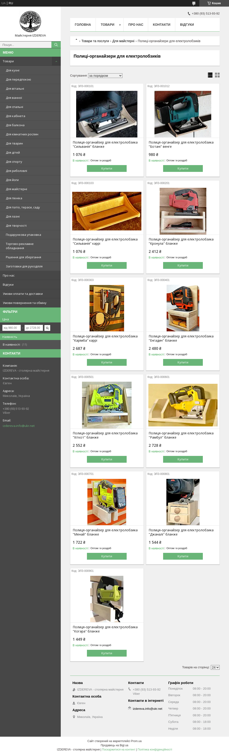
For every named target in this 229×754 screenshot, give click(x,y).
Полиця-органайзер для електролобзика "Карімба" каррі (105, 338)
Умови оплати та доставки (23, 294)
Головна (83, 24)
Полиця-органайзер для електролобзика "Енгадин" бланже (181, 338)
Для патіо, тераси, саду (23, 207)
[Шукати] (56, 44)
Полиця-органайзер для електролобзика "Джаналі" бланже (181, 532)
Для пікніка (14, 198)
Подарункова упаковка (23, 235)
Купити (106, 168)
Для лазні (13, 216)
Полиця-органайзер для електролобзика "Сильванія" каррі (105, 241)
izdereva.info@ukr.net (19, 426)
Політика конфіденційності (155, 749)
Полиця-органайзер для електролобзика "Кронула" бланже (181, 241)
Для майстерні (16, 189)
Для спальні (14, 107)
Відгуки (8, 284)
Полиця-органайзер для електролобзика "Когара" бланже (105, 629)
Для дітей (13, 152)
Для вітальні (15, 88)
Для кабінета (15, 116)
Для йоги (12, 180)
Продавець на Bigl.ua (114, 745)
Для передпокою (18, 79)
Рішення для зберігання (23, 257)
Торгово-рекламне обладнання (20, 246)
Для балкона (15, 125)
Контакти (161, 24)
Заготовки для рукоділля (24, 266)
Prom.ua (136, 741)
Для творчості (16, 225)
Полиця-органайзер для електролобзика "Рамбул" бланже (181, 435)
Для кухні (12, 70)
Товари (8, 61)
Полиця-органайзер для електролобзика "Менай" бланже (105, 532)
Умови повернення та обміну (25, 303)
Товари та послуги (95, 41)
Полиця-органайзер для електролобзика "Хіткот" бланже (105, 435)
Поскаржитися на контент (118, 749)
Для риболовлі (16, 171)
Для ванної (14, 98)
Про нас (8, 275)
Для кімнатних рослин (22, 134)
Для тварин (14, 143)
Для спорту (14, 161)
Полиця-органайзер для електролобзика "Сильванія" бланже (105, 144)
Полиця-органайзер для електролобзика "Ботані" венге (181, 144)
